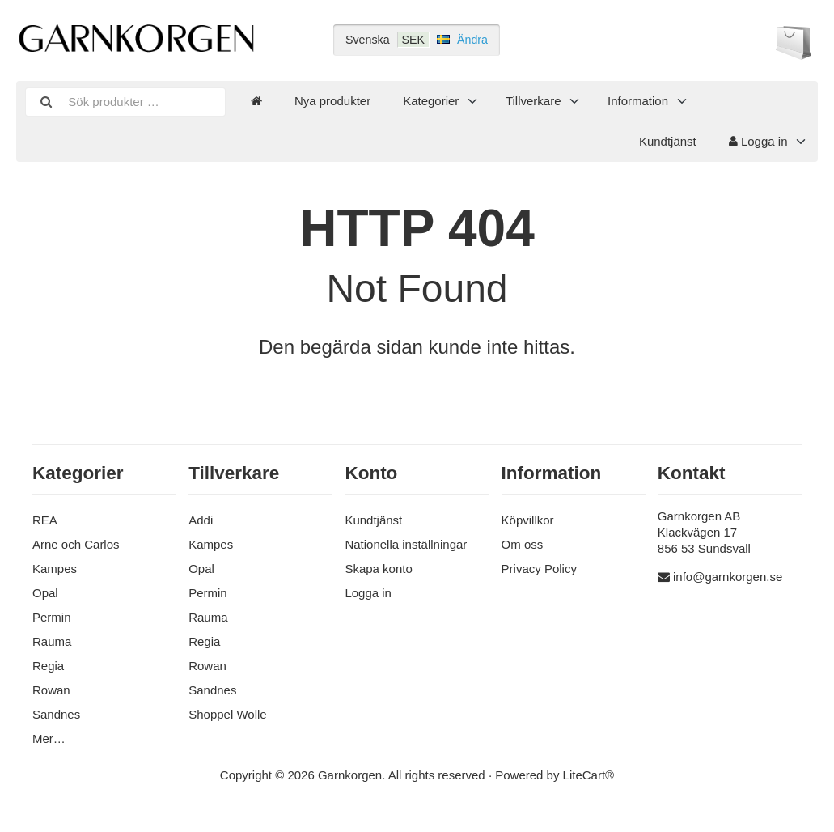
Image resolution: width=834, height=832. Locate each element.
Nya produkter (332, 101)
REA (44, 520)
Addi (200, 520)
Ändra (472, 39)
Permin (51, 617)
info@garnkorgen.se (727, 577)
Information (638, 101)
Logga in (758, 141)
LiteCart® (589, 775)
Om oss (523, 544)
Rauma (51, 641)
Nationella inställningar (406, 544)
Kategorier (431, 101)
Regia (48, 666)
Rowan (51, 690)
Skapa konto (378, 568)
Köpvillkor (528, 520)
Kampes (54, 568)
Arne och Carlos (76, 544)
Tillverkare (533, 101)
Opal (45, 593)
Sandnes (56, 714)
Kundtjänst (667, 141)
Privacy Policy (539, 568)
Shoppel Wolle (227, 714)
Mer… (49, 738)
